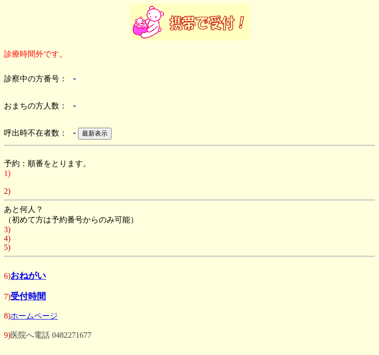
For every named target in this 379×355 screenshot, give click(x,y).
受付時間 (28, 296)
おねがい (28, 276)
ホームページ (34, 316)
